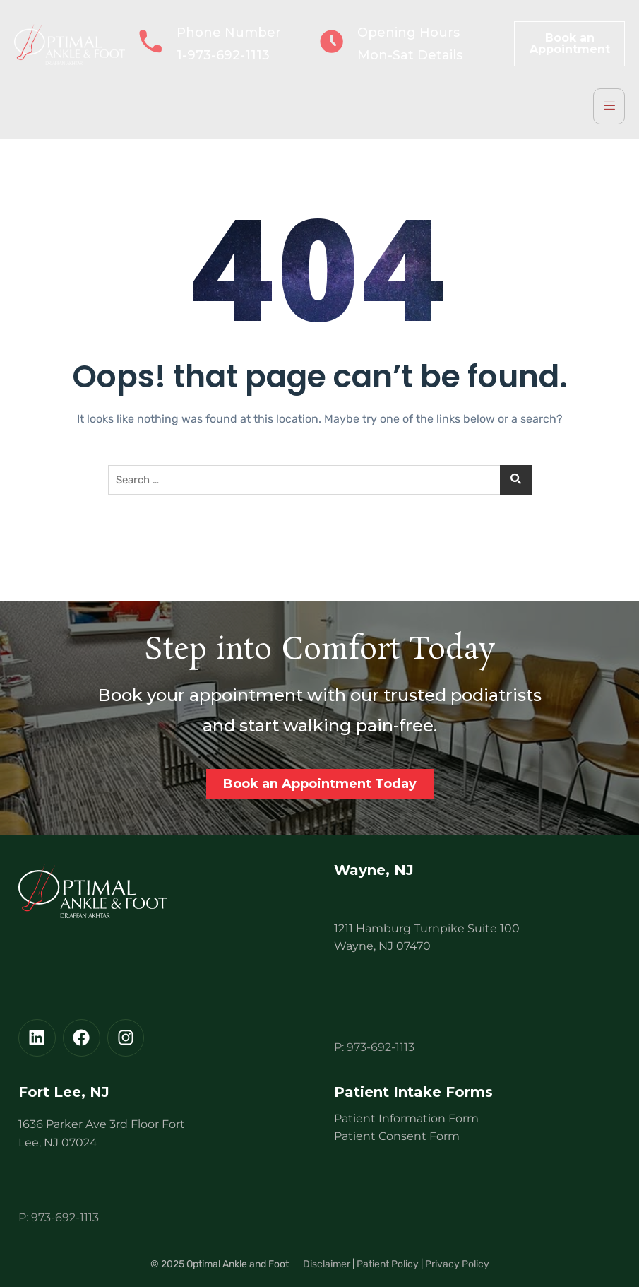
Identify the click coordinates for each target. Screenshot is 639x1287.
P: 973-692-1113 (374, 1047)
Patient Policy (388, 1264)
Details (439, 55)
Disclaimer (326, 1264)
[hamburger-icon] (609, 106)
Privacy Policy (457, 1264)
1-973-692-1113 (223, 55)
